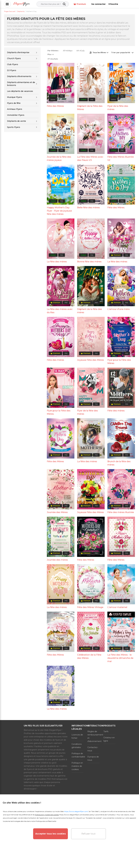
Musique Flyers (14, 97)
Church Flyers (14, 58)
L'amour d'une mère (118, 309)
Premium (95, 4)
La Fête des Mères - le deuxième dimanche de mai (120, 658)
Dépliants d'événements (19, 76)
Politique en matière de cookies (77, 766)
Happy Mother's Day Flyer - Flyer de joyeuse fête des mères (59, 210)
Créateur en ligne (109, 739)
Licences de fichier (77, 736)
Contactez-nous (92, 749)
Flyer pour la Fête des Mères (119, 362)
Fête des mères (55, 360)
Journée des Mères (57, 512)
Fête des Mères (55, 106)
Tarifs (105, 731)
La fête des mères (57, 261)
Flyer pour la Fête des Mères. (58, 412)
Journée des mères (57, 560)
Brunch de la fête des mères (119, 463)
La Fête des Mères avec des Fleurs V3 (90, 158)
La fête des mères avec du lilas (59, 311)
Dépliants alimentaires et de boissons (21, 83)
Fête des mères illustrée (120, 512)
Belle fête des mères (88, 207)
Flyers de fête (13, 103)
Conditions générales (77, 746)
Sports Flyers (13, 127)
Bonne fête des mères (89, 261)
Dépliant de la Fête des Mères (89, 108)
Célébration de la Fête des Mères (89, 656)
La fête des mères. (57, 607)
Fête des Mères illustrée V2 (120, 158)
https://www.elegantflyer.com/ (76, 811)
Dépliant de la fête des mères (89, 311)
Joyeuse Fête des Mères (90, 360)
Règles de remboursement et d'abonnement (93, 736)
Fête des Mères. (116, 207)
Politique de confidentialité (77, 755)
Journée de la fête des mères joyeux (59, 158)
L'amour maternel (117, 607)
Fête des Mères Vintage (90, 607)
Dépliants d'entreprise (18, 52)
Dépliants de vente (16, 121)
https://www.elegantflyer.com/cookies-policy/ (77, 815)
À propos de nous (93, 758)
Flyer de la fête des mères (117, 108)
